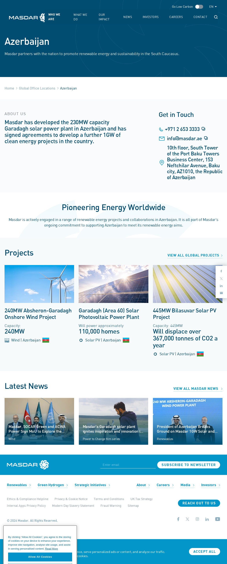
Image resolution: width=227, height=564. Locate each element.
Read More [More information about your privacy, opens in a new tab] (51, 560)
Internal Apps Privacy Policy (26, 506)
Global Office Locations (37, 88)
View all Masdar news (197, 389)
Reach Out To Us (199, 503)
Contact (206, 15)
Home (9, 88)
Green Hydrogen (53, 485)
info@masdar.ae (184, 138)
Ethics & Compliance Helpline (27, 499)
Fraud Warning (110, 506)
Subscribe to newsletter (189, 465)
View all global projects (194, 255)
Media (187, 485)
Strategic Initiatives (92, 485)
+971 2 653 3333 (182, 129)
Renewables (19, 485)
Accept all (204, 552)
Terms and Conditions (109, 499)
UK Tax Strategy (141, 499)
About (143, 485)
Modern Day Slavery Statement (73, 506)
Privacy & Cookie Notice (71, 499)
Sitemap (133, 506)
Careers (189, 15)
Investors (172, 15)
